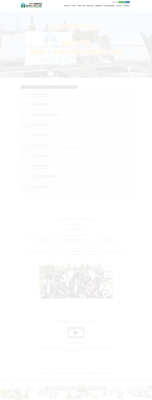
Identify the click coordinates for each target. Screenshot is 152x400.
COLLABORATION (109, 6)
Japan (122, 2)
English (127, 2)
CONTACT (126, 6)
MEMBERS (98, 6)
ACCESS (119, 6)
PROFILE (67, 6)
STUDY (73, 6)
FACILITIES (90, 6)
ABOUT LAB (81, 6)
